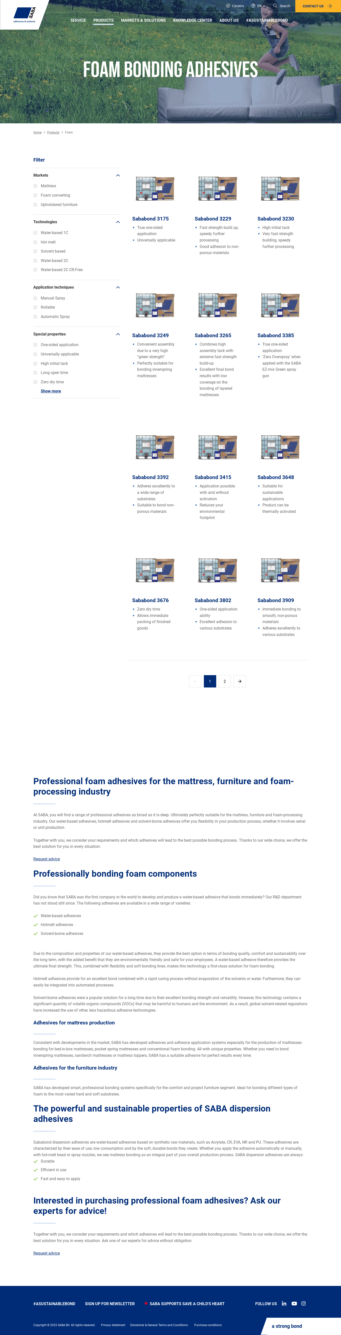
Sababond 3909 (275, 600)
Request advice (46, 859)
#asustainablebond (54, 1303)
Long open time (50, 372)
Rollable (44, 307)
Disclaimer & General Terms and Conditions (159, 1325)
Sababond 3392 (150, 477)
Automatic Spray (51, 316)
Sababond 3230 (275, 219)
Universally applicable (56, 354)
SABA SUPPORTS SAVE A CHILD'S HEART (185, 1303)
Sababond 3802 (213, 600)
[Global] (258, 6)
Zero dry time (48, 382)
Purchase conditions (208, 1325)
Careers (235, 6)
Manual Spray (49, 298)
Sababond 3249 (150, 335)
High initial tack (50, 363)
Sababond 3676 (150, 600)
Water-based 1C (50, 232)
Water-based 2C (50, 260)
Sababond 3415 (213, 477)
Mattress (44, 186)
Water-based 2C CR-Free (58, 269)
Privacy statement (113, 1325)
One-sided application (56, 344)
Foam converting (51, 195)
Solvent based (49, 251)
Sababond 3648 (275, 477)
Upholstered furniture (55, 204)
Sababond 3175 (150, 219)
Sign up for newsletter (110, 1303)
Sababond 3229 (213, 219)
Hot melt (44, 242)
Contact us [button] (313, 6)
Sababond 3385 (275, 335)
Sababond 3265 (213, 335)
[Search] (281, 6)
